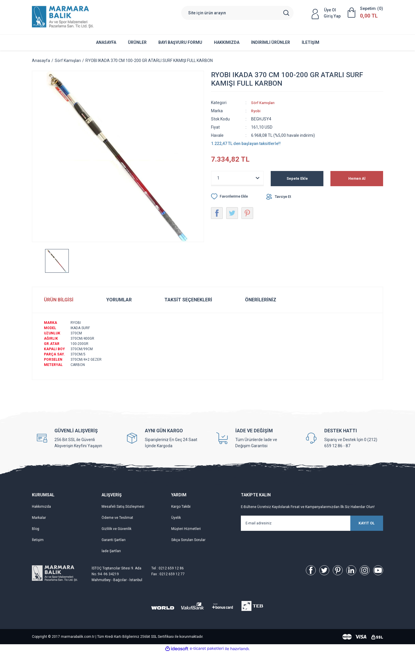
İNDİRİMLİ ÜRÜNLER (270, 42)
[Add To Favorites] (232, 196)
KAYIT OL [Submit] (357, 523)
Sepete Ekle (297, 178)
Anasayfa (106, 42)
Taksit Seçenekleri (188, 300)
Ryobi (256, 110)
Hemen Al (357, 178)
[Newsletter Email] (312, 523)
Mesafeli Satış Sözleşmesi (123, 507)
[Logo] (62, 17)
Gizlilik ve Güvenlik (116, 529)
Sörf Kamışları (265, 102)
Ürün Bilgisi (58, 300)
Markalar (39, 518)
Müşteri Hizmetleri (186, 529)
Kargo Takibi (181, 507)
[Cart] (365, 12)
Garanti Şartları (114, 540)
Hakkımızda (226, 42)
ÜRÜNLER (137, 42)
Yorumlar (119, 300)
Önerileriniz (260, 300)
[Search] (237, 13)
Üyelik (176, 518)
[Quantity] (237, 178)
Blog (35, 529)
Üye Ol (330, 10)
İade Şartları (111, 551)
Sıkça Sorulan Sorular (188, 540)
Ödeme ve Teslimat (117, 518)
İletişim (310, 42)
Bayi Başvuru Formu (180, 42)
